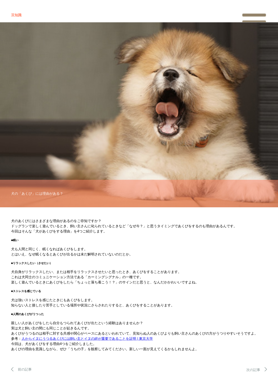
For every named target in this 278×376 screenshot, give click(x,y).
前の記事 (21, 369)
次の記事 (256, 370)
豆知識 (16, 15)
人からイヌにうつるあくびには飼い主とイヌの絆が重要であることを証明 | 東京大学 (87, 338)
